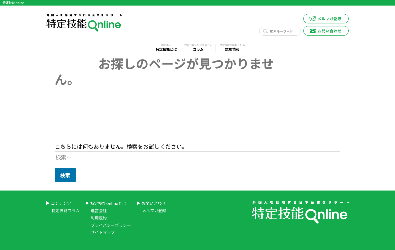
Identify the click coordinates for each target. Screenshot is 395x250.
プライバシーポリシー (111, 225)
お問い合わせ (154, 203)
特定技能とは (166, 48)
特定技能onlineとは (108, 203)
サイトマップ (103, 232)
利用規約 (99, 218)
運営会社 (99, 210)
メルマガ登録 (154, 210)
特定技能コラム (65, 210)
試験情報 (232, 48)
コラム (198, 48)
